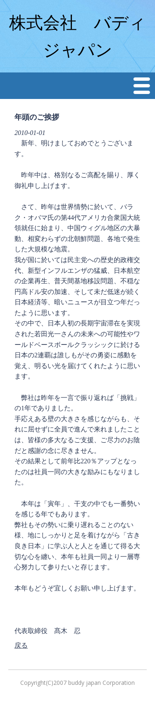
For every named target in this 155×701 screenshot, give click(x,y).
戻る (21, 645)
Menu (142, 85)
